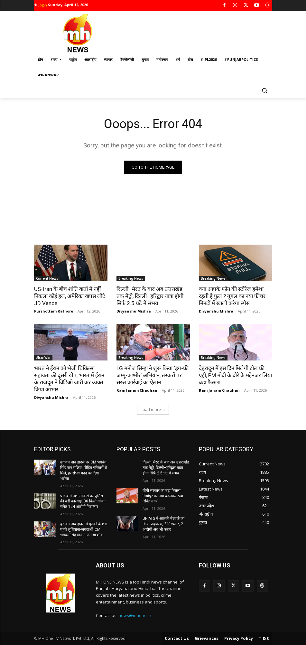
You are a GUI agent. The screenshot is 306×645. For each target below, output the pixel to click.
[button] (264, 90)
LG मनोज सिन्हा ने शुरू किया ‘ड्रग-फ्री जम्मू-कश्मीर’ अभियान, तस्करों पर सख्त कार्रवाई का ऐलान (152, 375)
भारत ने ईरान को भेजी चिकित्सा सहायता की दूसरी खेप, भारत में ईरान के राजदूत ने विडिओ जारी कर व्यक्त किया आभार (69, 379)
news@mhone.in (134, 616)
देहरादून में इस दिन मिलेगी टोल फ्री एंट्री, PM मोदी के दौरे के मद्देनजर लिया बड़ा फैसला (235, 375)
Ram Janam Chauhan (136, 390)
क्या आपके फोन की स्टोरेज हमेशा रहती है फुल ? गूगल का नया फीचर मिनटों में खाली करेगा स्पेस (232, 296)
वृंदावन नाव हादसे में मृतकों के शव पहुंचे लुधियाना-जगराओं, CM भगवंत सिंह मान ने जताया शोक (83, 529)
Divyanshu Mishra (133, 311)
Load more (153, 409)
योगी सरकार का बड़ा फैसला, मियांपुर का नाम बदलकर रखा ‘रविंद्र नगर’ (163, 496)
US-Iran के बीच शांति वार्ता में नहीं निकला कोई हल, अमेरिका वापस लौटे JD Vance (69, 296)
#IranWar (43, 357)
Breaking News (130, 278)
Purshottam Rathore (53, 311)
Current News (47, 278)
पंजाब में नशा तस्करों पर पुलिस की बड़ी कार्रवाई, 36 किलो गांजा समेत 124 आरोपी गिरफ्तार (82, 501)
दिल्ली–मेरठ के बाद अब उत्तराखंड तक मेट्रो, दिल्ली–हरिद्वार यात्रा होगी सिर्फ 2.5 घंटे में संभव (149, 296)
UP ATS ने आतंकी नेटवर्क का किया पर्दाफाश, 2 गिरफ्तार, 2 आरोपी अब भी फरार (163, 524)
